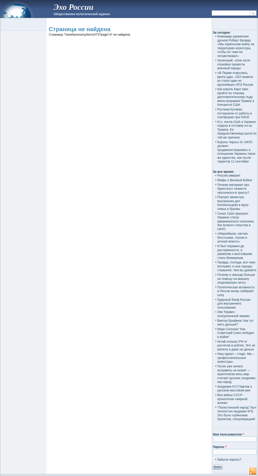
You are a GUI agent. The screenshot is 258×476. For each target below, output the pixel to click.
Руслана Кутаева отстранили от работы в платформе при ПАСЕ (234, 113)
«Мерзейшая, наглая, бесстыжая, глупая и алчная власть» (232, 237)
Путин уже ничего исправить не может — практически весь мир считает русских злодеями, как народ (236, 374)
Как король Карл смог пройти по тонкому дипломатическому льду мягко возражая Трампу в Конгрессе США (235, 96)
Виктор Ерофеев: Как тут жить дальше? (235, 322)
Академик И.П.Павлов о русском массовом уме (234, 388)
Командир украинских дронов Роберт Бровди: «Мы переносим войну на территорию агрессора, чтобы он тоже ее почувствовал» (235, 46)
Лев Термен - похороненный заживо (233, 314)
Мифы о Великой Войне (234, 180)
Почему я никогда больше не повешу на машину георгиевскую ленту (236, 278)
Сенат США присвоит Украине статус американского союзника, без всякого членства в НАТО (235, 221)
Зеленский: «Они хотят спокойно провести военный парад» (234, 64)
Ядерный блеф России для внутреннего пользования (233, 303)
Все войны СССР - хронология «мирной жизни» (232, 399)
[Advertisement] (129, 88)
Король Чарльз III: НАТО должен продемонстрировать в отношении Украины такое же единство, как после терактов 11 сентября (236, 151)
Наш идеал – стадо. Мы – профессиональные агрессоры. (236, 357)
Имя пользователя (228, 434)
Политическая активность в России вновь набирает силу (236, 291)
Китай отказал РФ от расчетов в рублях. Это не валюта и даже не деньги (236, 345)
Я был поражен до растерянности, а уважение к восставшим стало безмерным (234, 252)
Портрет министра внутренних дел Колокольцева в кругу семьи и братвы (233, 203)
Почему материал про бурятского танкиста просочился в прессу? (233, 188)
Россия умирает (228, 175)
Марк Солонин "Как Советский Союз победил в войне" (235, 333)
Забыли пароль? (229, 459)
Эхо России (73, 7)
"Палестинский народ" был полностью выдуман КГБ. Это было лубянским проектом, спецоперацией (236, 413)
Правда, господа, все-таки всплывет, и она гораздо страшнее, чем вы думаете (236, 266)
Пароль (219, 447)
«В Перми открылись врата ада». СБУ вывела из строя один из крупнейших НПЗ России (235, 78)
